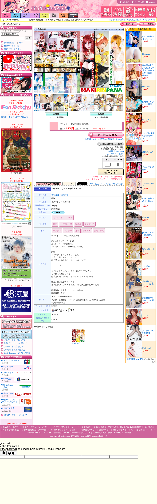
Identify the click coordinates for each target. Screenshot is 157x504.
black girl (146, 87)
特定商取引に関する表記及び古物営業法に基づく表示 (104, 139)
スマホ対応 (89, 224)
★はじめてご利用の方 (117, 20)
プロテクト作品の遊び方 (14, 350)
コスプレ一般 (66, 224)
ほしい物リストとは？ (115, 154)
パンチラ (68, 231)
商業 (21, 42)
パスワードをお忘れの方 (14, 340)
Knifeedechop (147, 348)
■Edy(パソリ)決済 (8, 399)
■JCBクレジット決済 (10, 360)
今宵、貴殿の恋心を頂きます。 (148, 201)
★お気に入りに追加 (134, 20)
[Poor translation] (12, 452)
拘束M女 (146, 217)
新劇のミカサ (148, 152)
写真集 (78, 224)
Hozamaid (146, 54)
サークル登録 (139, 2)
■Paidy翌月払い (7, 366)
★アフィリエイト (149, 20)
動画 (55, 224)
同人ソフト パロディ (62, 217)
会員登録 (125, 2)
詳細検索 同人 (10, 42)
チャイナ (86, 231)
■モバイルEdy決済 (9, 402)
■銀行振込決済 (7, 393)
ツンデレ (57, 231)
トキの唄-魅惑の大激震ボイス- (148, 135)
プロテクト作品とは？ (13, 346)
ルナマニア (147, 315)
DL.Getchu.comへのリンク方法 (17, 353)
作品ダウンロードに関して (15, 343)
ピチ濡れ (146, 266)
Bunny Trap (146, 119)
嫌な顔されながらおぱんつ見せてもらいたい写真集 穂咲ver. (148, 70)
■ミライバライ (7, 373)
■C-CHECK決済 (7, 408)
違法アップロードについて (15, 415)
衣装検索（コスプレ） (13, 49)
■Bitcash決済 (6, 379)
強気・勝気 (99, 231)
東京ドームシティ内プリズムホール (16, 114)
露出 (77, 231)
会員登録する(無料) (116, 151)
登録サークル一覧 (11, 46)
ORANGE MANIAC (59, 195)
